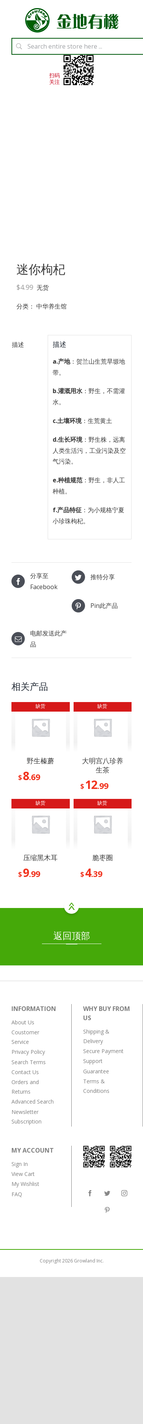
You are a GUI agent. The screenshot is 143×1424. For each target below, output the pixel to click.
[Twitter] (107, 1193)
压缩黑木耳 (40, 857)
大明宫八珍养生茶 (102, 765)
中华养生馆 (51, 306)
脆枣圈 (102, 857)
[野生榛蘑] (40, 727)
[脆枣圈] (103, 824)
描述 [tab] (18, 344)
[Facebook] (90, 1193)
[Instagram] (124, 1193)
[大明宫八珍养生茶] (103, 727)
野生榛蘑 (40, 760)
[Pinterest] (107, 1210)
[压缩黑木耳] (40, 824)
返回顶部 (71, 936)
